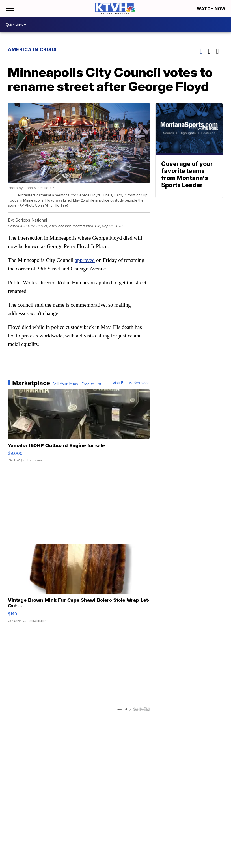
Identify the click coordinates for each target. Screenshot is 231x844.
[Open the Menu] (9, 8)
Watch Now (212, 8)
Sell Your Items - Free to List (76, 384)
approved (85, 260)
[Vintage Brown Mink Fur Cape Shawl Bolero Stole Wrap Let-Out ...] (79, 586)
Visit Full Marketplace (131, 383)
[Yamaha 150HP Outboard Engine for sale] (79, 428)
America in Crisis (32, 49)
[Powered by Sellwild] (141, 709)
